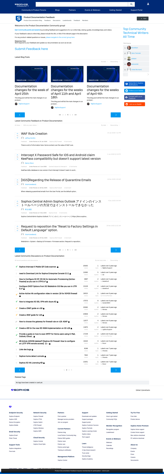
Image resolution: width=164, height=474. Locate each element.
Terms (20, 468)
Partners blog (62, 432)
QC (103, 275)
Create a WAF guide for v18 (30, 315)
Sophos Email (13, 435)
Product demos (135, 419)
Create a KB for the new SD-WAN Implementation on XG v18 (44, 328)
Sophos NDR (37, 431)
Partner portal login (63, 447)
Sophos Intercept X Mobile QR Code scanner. (37, 267)
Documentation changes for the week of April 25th (32, 90)
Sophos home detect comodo (31, 356)
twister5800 (106, 303)
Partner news (62, 441)
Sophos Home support (137, 429)
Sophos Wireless (38, 428)
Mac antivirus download (138, 435)
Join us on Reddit (133, 104)
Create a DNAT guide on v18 (30, 308)
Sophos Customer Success (90, 425)
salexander (135, 64)
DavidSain (135, 48)
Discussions (56, 20)
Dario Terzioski (136, 53)
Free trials (134, 416)
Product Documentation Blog (33, 20)
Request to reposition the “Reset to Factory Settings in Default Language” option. (59, 228)
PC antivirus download (137, 438)
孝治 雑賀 (28, 209)
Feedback (47, 20)
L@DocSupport (107, 329)
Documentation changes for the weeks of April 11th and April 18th (67, 91)
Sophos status (86, 434)
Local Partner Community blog (67, 435)
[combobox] (82, 4)
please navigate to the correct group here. (60, 37)
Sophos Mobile (13, 425)
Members (85, 20)
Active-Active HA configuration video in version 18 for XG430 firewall (48, 293)
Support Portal (136, 10)
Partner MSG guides (64, 438)
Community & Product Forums (34, 10)
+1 (47, 343)
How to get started (111, 416)
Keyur (104, 343)
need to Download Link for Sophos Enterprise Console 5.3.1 (44, 273)
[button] (131, 4)
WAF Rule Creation (34, 134)
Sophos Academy (87, 459)
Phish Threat (13, 438)
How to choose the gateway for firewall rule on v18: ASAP (43, 321)
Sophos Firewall (38, 416)
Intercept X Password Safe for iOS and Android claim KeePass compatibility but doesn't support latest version (61, 157)
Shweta (104, 351)
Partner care (61, 444)
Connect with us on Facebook (133, 97)
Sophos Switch (37, 422)
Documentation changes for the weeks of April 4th (103, 90)
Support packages (87, 419)
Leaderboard (110, 432)
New (144, 18)
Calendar (109, 445)
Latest (109, 266)
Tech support (86, 437)
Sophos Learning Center (89, 431)
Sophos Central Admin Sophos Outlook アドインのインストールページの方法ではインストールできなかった (61, 203)
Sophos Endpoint (14, 416)
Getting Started (115, 10)
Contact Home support (137, 432)
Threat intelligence (87, 447)
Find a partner (62, 416)
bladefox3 (105, 281)
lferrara (104, 309)
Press (132, 454)
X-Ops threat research (88, 450)
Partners (72, 10)
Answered (16, 266)
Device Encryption (14, 422)
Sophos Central (38, 441)
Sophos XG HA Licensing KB (31, 363)
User (148, 4)
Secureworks (134, 460)
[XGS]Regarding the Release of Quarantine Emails (56, 180)
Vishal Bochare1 (137, 70)
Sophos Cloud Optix (39, 444)
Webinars (109, 442)
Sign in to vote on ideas (17, 133)
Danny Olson (29, 163)
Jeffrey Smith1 (30, 138)
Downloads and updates (89, 416)
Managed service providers (66, 419)
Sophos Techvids (87, 428)
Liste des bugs (25, 349)
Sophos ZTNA (37, 419)
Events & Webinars (92, 10)
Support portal (86, 422)
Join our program (63, 422)
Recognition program (112, 429)
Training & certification (64, 450)
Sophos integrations (15, 448)
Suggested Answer (16, 294)
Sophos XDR (13, 419)
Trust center (85, 453)
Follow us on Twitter (134, 90)
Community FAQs (111, 419)
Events (133, 451)
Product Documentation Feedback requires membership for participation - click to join (82, 471)
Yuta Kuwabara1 (30, 184)
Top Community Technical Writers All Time (136, 33)
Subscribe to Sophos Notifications (134, 84)
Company (133, 448)
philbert (134, 59)
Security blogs (86, 456)
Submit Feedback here (31, 49)
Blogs (57, 10)
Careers (133, 457)
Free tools (12, 451)
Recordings (109, 448)
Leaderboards (67, 20)
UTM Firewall (37, 425)
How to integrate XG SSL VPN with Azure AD (37, 302)
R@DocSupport (24, 104)
